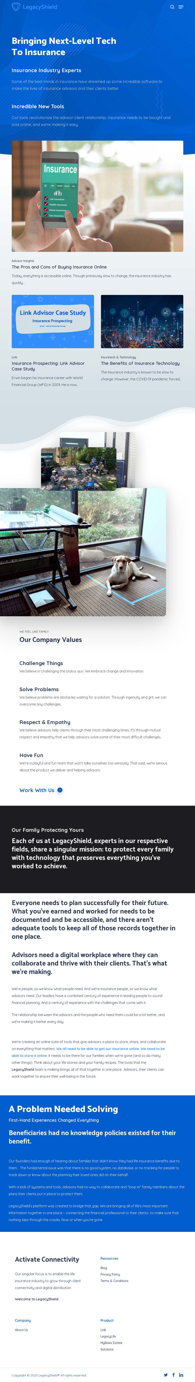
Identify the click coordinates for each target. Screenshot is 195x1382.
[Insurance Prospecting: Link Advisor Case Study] (53, 341)
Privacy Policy (110, 1274)
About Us (21, 1330)
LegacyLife (108, 1336)
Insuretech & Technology (118, 357)
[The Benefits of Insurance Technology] (142, 339)
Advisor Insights (23, 261)
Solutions (107, 1349)
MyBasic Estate (111, 1343)
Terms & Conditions (114, 1281)
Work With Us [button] (41, 790)
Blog (104, 1268)
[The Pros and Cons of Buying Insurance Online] (97, 213)
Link (14, 357)
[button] (181, 7)
